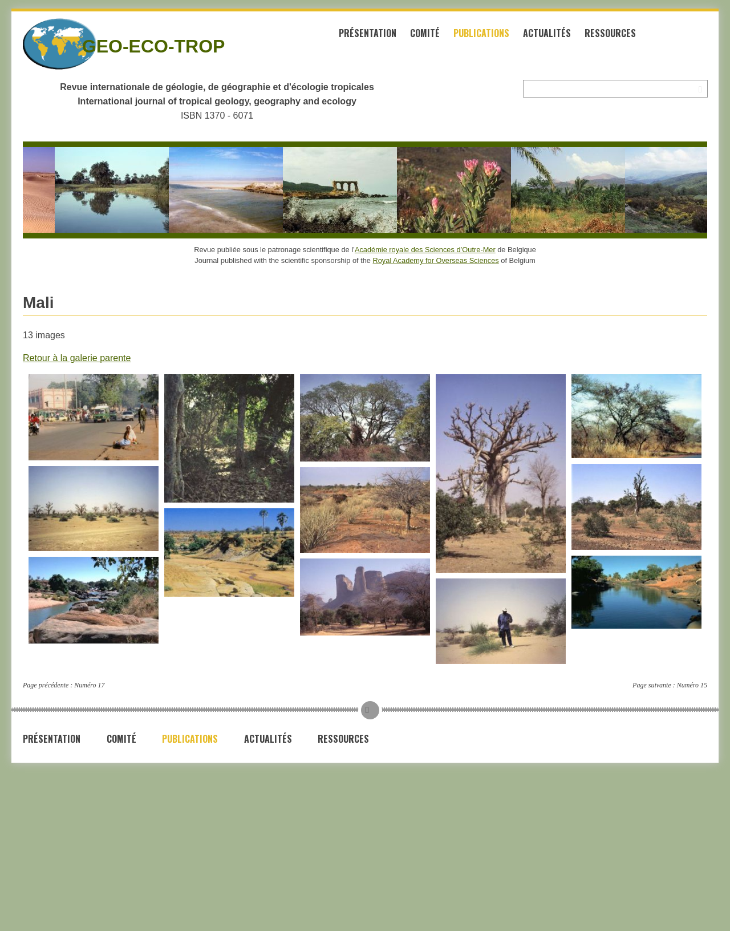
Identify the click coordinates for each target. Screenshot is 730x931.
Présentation (367, 33)
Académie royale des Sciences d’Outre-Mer (425, 249)
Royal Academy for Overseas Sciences (436, 260)
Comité (425, 33)
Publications (481, 33)
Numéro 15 (692, 685)
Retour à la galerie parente (77, 358)
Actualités (547, 33)
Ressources (610, 33)
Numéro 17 (89, 685)
